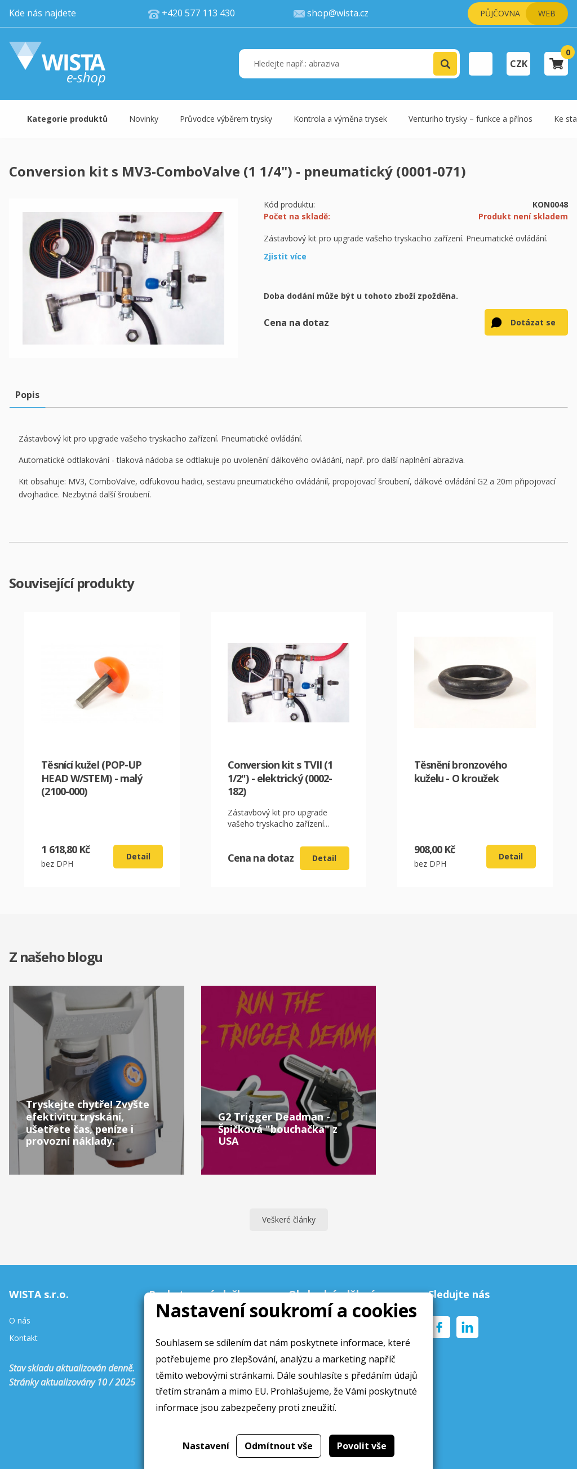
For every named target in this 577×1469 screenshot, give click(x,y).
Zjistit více (285, 256)
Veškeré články (289, 1219)
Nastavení (206, 1446)
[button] (445, 64)
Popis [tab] (27, 395)
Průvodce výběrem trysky (226, 118)
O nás (19, 1321)
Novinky (143, 118)
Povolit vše (362, 1446)
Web (547, 13)
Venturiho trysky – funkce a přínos (470, 118)
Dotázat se (533, 322)
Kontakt (23, 1338)
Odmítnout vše (279, 1446)
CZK (518, 64)
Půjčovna (500, 13)
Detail (138, 856)
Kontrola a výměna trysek (340, 118)
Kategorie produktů (67, 118)
